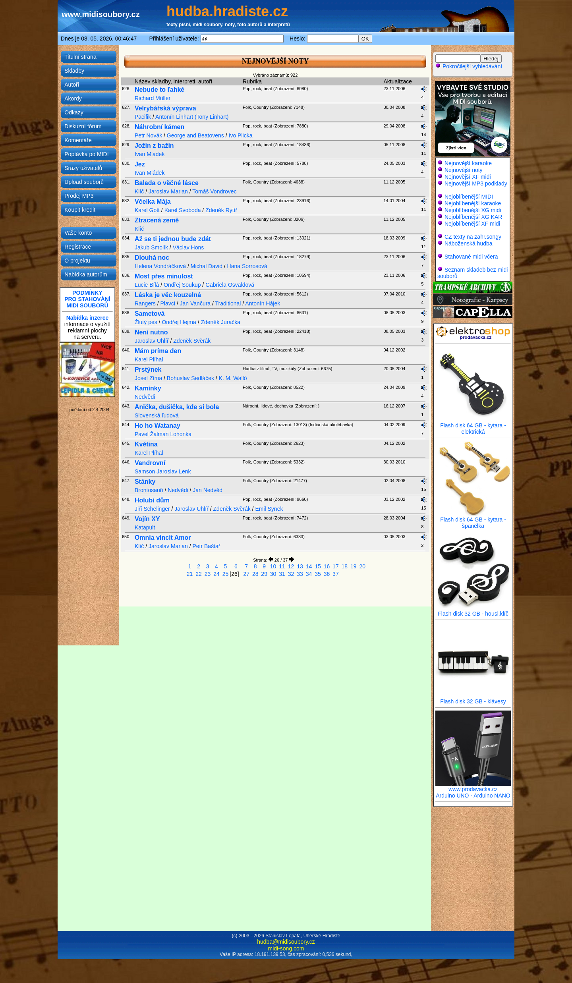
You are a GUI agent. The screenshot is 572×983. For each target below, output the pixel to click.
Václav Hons (188, 247)
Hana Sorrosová (247, 266)
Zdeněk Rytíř (221, 210)
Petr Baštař (206, 546)
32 (291, 574)
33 (300, 574)
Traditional (228, 303)
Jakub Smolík (151, 247)
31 (282, 574)
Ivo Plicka (241, 135)
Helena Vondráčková (160, 266)
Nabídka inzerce (87, 318)
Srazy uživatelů (83, 168)
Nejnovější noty (463, 170)
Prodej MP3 (78, 196)
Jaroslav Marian (168, 191)
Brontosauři (149, 490)
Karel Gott (147, 210)
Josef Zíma (148, 378)
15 (318, 566)
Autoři (71, 84)
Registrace (77, 246)
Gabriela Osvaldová (229, 285)
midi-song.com (286, 948)
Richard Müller (152, 98)
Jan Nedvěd (207, 490)
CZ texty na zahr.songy (472, 237)
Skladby (74, 71)
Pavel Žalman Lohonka (163, 434)
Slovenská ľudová (157, 415)
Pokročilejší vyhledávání (468, 66)
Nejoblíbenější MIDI (468, 196)
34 (309, 574)
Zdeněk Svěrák (192, 341)
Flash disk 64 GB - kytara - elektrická (473, 426)
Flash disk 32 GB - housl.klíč (473, 611)
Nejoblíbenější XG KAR (473, 217)
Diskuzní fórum (82, 126)
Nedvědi (145, 397)
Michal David (206, 266)
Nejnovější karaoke (468, 163)
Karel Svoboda (182, 210)
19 (353, 566)
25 (225, 574)
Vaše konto (78, 233)
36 (327, 574)
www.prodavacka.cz (473, 786)
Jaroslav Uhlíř (152, 341)
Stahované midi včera (471, 256)
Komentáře (77, 140)
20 (362, 566)
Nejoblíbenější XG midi (472, 210)
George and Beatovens (195, 135)
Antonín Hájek (262, 303)
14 (309, 566)
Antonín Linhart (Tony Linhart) (191, 117)
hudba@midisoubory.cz (286, 942)
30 (273, 574)
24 (216, 574)
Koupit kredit (79, 210)
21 (190, 574)
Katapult (145, 527)
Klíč (139, 191)
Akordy (73, 98)
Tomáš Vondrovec (214, 191)
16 (327, 566)
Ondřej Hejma (179, 322)
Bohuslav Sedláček (190, 378)
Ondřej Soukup (182, 285)
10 (273, 566)
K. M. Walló (233, 378)
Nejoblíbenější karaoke (472, 203)
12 (291, 566)
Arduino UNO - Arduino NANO (473, 795)
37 (335, 574)
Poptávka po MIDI (86, 154)
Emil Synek (269, 509)
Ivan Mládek (149, 154)
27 (246, 574)
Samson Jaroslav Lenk (163, 471)
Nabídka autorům (85, 274)
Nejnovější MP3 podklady (475, 183)
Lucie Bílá (147, 285)
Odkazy (73, 112)
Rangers (145, 303)
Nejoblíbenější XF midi (472, 223)
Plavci (167, 303)
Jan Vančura (195, 303)
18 (345, 566)
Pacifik (143, 117)
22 (198, 574)
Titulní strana (80, 57)
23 (208, 574)
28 (255, 574)
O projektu (77, 260)
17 (335, 566)
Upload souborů (84, 182)
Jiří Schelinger (152, 509)
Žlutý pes (146, 322)
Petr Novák (148, 135)
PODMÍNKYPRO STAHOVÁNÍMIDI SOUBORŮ (87, 299)
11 (282, 566)
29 (264, 574)
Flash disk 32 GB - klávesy (473, 699)
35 (318, 574)
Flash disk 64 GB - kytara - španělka (473, 520)
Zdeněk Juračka (220, 322)
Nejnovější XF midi (467, 177)
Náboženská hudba (468, 243)
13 (300, 566)
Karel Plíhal (149, 359)
